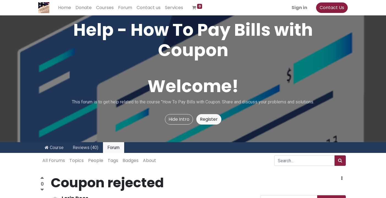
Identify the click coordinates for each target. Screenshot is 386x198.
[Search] (340, 160)
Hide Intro (178, 119)
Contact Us (330, 7)
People (95, 160)
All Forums (53, 160)
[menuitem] (66, 7)
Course (54, 147)
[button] (342, 178)
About (149, 160)
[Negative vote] (42, 189)
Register (209, 119)
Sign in (297, 7)
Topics (76, 160)
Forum (113, 147)
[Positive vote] (42, 178)
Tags (113, 160)
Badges (130, 160)
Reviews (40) (85, 147)
